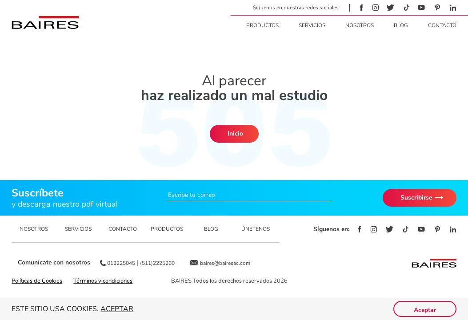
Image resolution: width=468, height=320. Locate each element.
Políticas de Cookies (37, 281)
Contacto (442, 25)
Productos (262, 25)
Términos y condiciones (102, 281)
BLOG (211, 228)
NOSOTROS (34, 228)
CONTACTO (122, 228)
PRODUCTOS (167, 228)
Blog (401, 25)
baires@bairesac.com (225, 263)
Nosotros (359, 25)
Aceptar (116, 309)
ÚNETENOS (255, 228)
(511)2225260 (157, 263)
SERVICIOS (78, 228)
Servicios (312, 25)
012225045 (121, 263)
